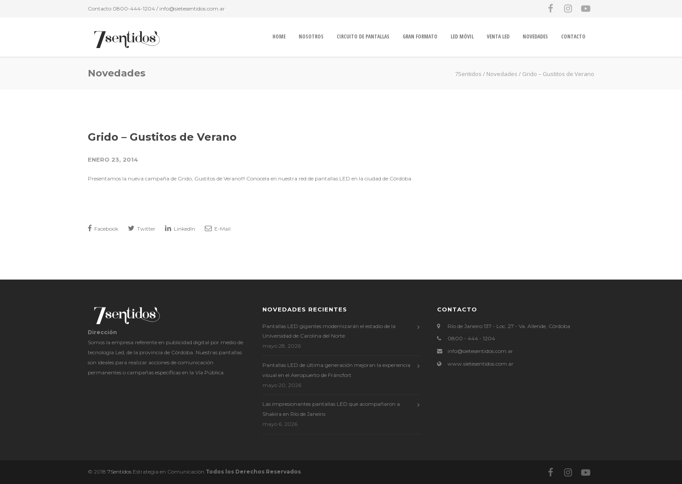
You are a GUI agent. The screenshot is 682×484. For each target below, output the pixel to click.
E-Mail (218, 228)
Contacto (573, 36)
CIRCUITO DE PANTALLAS (363, 36)
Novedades (535, 36)
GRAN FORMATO (420, 36)
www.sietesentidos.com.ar (480, 363)
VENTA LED (498, 36)
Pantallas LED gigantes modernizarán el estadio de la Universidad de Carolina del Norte (329, 331)
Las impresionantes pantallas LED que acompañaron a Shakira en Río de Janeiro (331, 409)
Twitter (141, 228)
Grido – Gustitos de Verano (162, 137)
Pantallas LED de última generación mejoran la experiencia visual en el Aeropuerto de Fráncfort (336, 370)
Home (279, 36)
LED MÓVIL (462, 36)
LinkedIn (180, 228)
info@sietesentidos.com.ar (192, 8)
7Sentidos (119, 471)
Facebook (103, 228)
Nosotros (311, 36)
